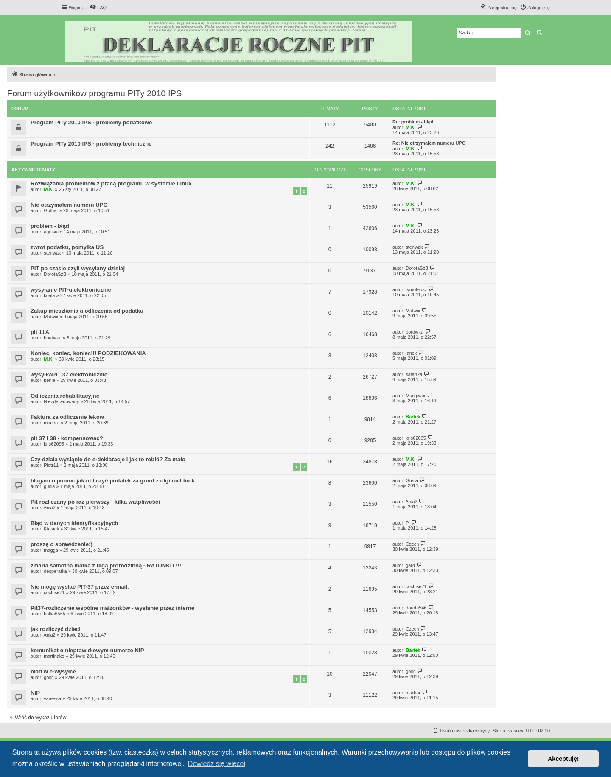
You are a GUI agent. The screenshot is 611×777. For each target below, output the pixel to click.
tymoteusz (416, 289)
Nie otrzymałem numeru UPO (69, 205)
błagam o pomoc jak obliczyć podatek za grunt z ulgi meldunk (113, 480)
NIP (35, 693)
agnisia (51, 231)
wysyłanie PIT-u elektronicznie (71, 289)
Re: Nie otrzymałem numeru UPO (428, 143)
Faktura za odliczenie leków (67, 417)
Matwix (51, 316)
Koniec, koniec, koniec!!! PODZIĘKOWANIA (88, 353)
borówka (53, 337)
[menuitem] (98, 8)
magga (51, 550)
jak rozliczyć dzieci (56, 629)
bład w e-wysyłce (53, 671)
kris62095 (54, 443)
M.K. (410, 127)
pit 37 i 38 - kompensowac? (67, 438)
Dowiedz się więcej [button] (216, 763)
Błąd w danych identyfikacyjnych (74, 523)
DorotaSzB (55, 274)
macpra (51, 422)
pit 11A (40, 332)
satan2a (414, 374)
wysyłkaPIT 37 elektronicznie (69, 374)
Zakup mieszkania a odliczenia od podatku (87, 311)
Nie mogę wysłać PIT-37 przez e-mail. (80, 586)
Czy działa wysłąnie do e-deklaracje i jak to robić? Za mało (108, 459)
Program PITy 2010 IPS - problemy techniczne (91, 143)
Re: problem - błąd (413, 121)
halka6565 (54, 613)
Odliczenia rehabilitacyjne (65, 396)
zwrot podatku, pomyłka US (67, 247)
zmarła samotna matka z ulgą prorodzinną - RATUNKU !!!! (107, 565)
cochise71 (54, 592)
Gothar (51, 210)
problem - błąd (50, 226)
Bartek (413, 416)
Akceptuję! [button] (563, 758)
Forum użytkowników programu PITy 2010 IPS (94, 93)
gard (410, 565)
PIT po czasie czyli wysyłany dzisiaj (78, 268)
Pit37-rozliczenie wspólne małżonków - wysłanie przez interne (112, 608)
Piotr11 (51, 465)
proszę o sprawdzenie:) (61, 544)
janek (411, 353)
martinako (54, 656)
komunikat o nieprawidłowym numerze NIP (87, 650)
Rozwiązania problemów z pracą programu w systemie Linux (111, 183)
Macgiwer (416, 395)
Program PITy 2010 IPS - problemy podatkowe (91, 122)
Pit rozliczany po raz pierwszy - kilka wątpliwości (95, 502)
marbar (413, 692)
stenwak (52, 252)
